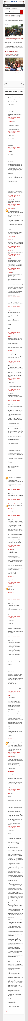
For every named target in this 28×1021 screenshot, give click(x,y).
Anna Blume (10, 549)
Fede (9, 151)
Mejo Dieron (10, 805)
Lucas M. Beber (11, 208)
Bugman (10, 239)
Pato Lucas (15, 54)
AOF (9, 258)
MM (9, 310)
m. (8, 143)
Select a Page (7, 5)
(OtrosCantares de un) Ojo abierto (14, 503)
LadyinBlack (10, 756)
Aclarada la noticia (8, 54)
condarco (10, 774)
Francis (9, 586)
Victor (9, 793)
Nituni (9, 595)
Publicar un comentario (9, 1011)
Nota (12, 202)
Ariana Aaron (10, 121)
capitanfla (10, 272)
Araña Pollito (10, 475)
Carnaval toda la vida (10, 12)
